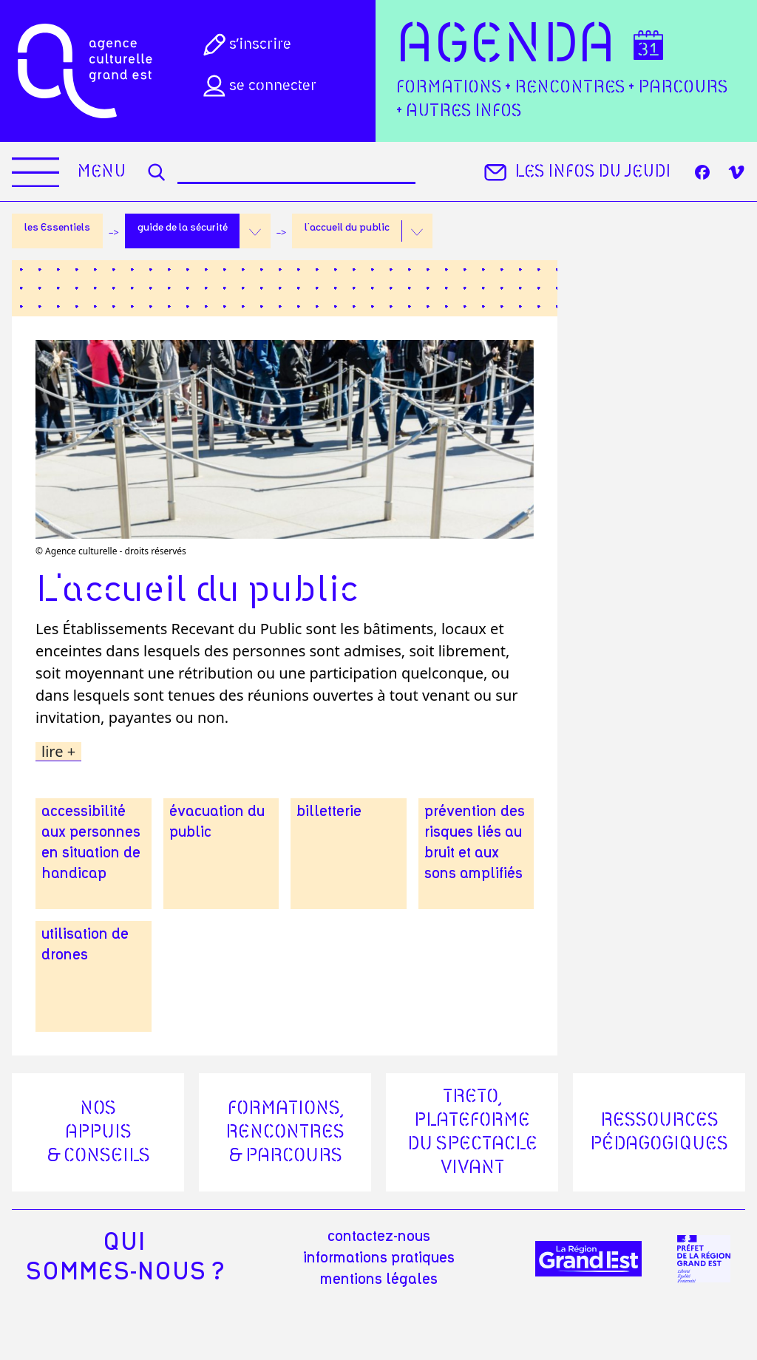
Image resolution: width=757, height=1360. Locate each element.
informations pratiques (379, 1258)
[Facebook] (702, 172)
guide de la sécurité (183, 227)
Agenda (506, 45)
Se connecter (258, 86)
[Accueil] (85, 71)
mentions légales (379, 1279)
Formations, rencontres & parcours (284, 1132)
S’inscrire (246, 44)
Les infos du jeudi (576, 172)
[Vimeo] (736, 172)
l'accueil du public (347, 227)
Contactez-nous (378, 1236)
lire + (58, 751)
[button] (255, 231)
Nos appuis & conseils (98, 1132)
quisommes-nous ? (124, 1257)
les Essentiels (57, 227)
